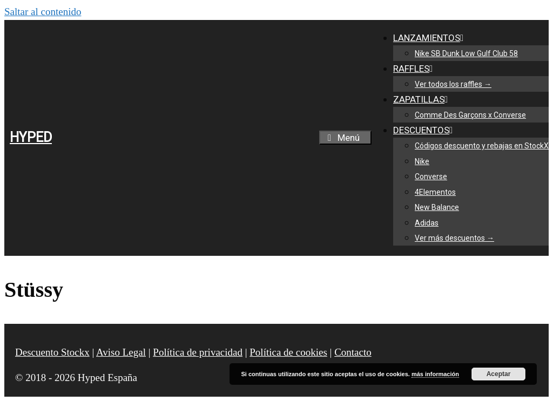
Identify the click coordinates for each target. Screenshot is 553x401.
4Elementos (435, 192)
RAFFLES (415, 68)
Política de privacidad (197, 352)
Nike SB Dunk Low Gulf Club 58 (466, 53)
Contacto (353, 352)
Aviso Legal (121, 352)
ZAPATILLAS (422, 99)
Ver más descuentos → (454, 238)
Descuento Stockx (52, 352)
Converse (431, 176)
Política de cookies (288, 352)
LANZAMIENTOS (430, 37)
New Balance (437, 207)
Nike (422, 161)
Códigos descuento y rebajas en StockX (482, 145)
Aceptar (499, 374)
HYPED (31, 137)
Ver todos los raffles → (453, 84)
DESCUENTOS (425, 130)
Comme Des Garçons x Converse (470, 115)
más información (435, 374)
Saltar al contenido (42, 11)
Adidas (427, 223)
